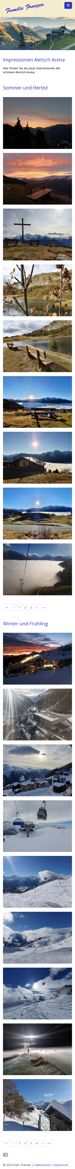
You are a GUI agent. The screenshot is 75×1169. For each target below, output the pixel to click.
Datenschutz (42, 1165)
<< (6, 607)
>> (43, 607)
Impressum (61, 1165)
